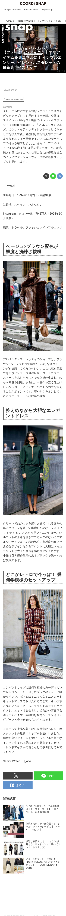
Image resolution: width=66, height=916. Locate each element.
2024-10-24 (10, 89)
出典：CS (60, 71)
